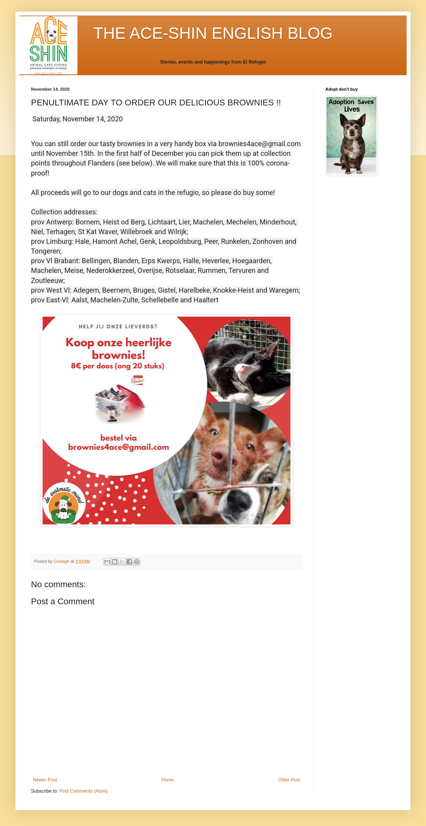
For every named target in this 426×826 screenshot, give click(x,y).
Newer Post (45, 780)
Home (167, 780)
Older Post (289, 780)
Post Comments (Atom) (83, 791)
